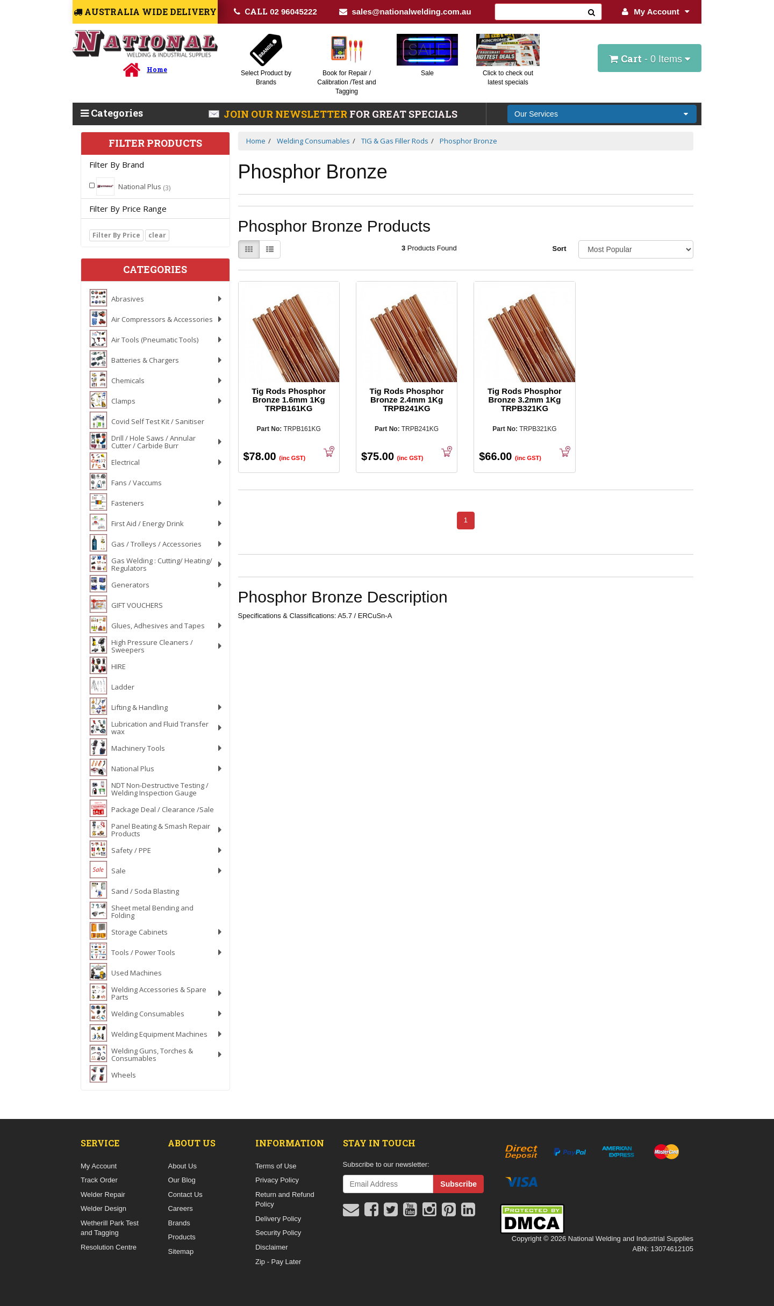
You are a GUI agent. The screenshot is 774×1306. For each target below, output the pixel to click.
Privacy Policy (277, 1180)
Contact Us (185, 1194)
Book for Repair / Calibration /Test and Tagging (346, 82)
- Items (649, 58)
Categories (112, 112)
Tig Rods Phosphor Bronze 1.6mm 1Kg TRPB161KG (289, 399)
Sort (559, 249)
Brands (179, 1223)
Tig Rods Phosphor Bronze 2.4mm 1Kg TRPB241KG (407, 399)
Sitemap (181, 1251)
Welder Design (103, 1208)
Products (181, 1237)
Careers (180, 1208)
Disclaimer (271, 1247)
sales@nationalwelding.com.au (405, 11)
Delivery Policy (278, 1219)
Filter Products (155, 143)
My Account (655, 11)
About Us (182, 1166)
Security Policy (278, 1233)
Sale (427, 73)
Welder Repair (103, 1194)
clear (157, 235)
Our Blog (181, 1180)
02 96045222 (275, 11)
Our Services (536, 114)
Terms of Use (276, 1166)
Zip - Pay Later (278, 1262)
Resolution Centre (109, 1247)
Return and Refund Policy (284, 1199)
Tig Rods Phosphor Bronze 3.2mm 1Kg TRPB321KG (525, 399)
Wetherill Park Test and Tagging (110, 1228)
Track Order (99, 1180)
